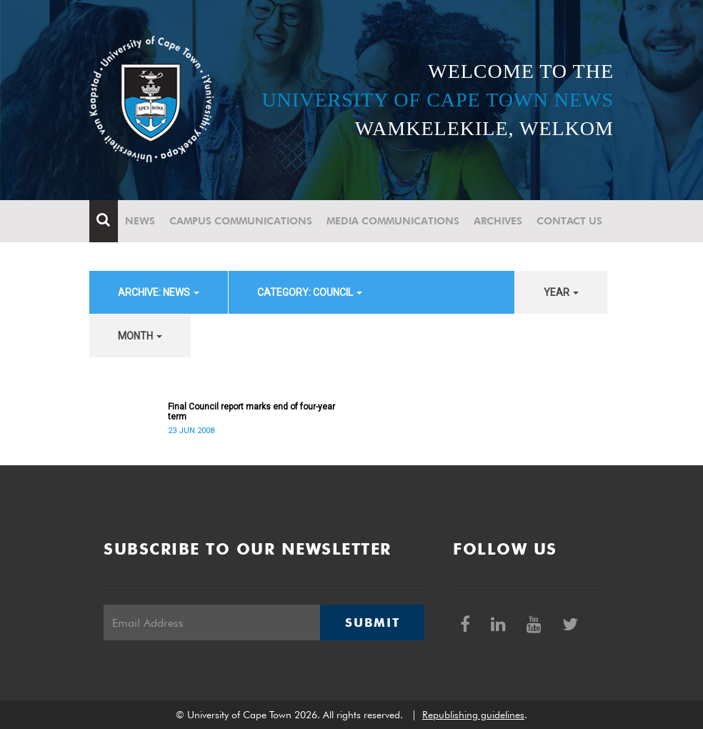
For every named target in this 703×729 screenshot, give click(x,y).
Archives (498, 221)
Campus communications (240, 221)
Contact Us (569, 221)
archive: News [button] (158, 292)
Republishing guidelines (473, 714)
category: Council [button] (309, 292)
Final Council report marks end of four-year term (251, 412)
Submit (372, 622)
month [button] (140, 336)
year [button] (561, 292)
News (140, 221)
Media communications (392, 221)
